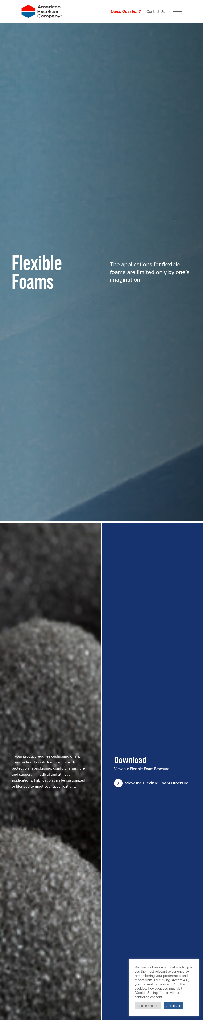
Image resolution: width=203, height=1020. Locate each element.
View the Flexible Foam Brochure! (152, 783)
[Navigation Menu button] (177, 11)
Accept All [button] (173, 1005)
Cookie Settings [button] (147, 1005)
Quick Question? (126, 11)
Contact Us (155, 11)
